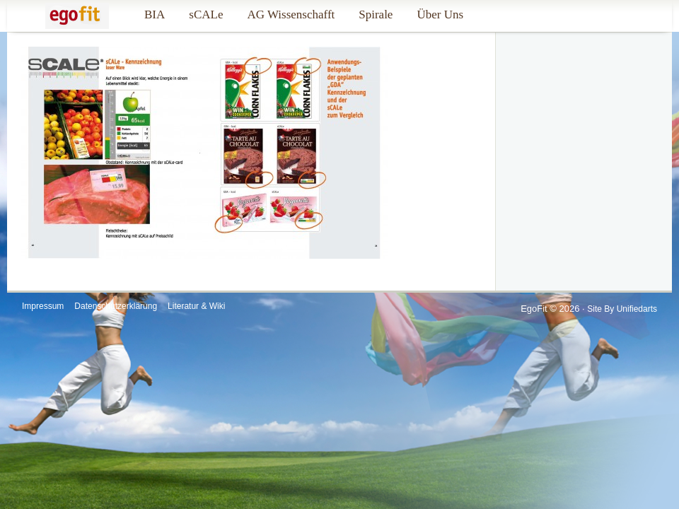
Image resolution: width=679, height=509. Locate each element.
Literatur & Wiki (196, 306)
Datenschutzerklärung (115, 306)
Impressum (43, 306)
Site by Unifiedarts (622, 309)
